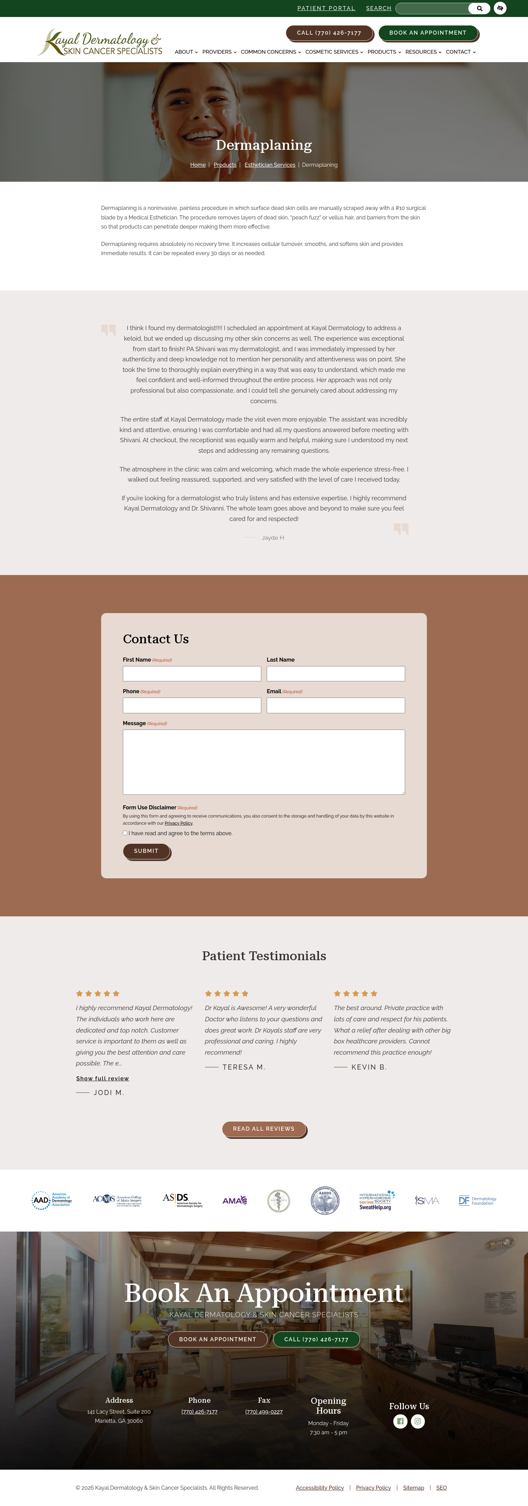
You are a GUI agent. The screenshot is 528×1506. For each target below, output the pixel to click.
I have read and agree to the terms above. (180, 833)
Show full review (102, 1078)
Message (145, 724)
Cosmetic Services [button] (334, 52)
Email (284, 692)
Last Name (281, 660)
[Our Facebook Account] (400, 1421)
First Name (147, 660)
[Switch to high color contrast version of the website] (500, 8)
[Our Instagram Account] (418, 1421)
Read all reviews (264, 1129)
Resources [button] (424, 52)
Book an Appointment (428, 33)
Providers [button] (220, 52)
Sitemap (413, 1488)
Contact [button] (461, 52)
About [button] (186, 52)
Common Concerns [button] (271, 52)
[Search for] (442, 8)
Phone (141, 692)
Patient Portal (326, 8)
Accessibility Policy (320, 1488)
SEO (441, 1488)
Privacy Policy (178, 823)
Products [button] (384, 52)
